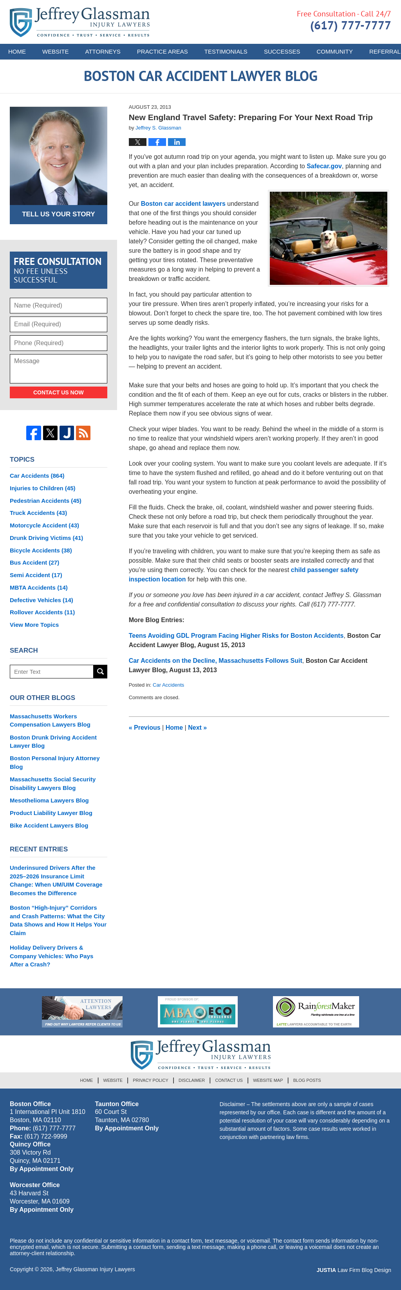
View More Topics (34, 624)
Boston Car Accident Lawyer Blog (80, 22)
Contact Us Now (58, 392)
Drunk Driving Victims (46, 537)
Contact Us (229, 1080)
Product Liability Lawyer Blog (51, 813)
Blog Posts (307, 1080)
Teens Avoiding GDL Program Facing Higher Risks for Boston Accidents (236, 635)
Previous (145, 727)
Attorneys (103, 51)
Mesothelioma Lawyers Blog (49, 800)
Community (334, 51)
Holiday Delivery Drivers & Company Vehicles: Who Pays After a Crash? (51, 956)
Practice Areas (162, 51)
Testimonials (225, 51)
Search (100, 671)
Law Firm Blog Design (353, 1270)
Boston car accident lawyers (183, 203)
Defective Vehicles (41, 600)
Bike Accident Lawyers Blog (49, 825)
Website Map (268, 1080)
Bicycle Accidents (41, 550)
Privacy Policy (150, 1080)
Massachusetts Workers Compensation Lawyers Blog (50, 720)
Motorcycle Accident (44, 525)
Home (17, 51)
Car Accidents (168, 685)
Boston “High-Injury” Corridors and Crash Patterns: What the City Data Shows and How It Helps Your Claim (58, 920)
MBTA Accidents (39, 587)
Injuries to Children (43, 488)
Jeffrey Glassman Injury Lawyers (95, 1269)
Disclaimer (192, 1080)
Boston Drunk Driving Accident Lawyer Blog (53, 741)
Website (55, 51)
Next (197, 727)
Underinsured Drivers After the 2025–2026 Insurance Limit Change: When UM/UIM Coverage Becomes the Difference (56, 880)
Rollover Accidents (42, 612)
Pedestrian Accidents (45, 500)
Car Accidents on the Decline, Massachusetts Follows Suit (215, 660)
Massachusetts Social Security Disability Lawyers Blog (53, 783)
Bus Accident (34, 562)
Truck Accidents (38, 512)
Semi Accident (36, 575)
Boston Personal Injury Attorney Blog (54, 762)
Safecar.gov (324, 166)
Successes (282, 51)
